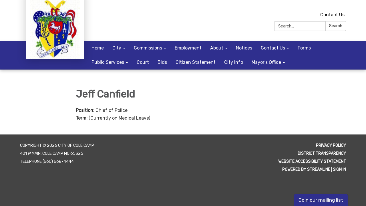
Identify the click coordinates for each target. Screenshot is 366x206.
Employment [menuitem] (188, 48)
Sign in (339, 169)
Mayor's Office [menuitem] (266, 62)
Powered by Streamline (306, 169)
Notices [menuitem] (244, 48)
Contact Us (332, 14)
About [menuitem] (216, 48)
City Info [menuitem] (233, 62)
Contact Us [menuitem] (273, 48)
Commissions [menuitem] (148, 48)
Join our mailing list (321, 200)
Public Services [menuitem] (108, 62)
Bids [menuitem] (162, 62)
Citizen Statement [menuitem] (196, 62)
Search (335, 25)
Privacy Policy (331, 145)
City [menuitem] (116, 48)
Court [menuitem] (143, 62)
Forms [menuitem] (304, 48)
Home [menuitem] (98, 48)
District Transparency (322, 153)
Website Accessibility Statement (312, 161)
